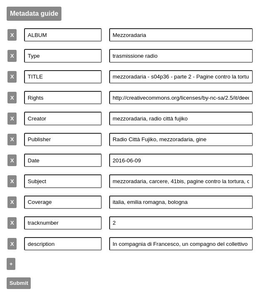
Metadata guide (34, 13)
